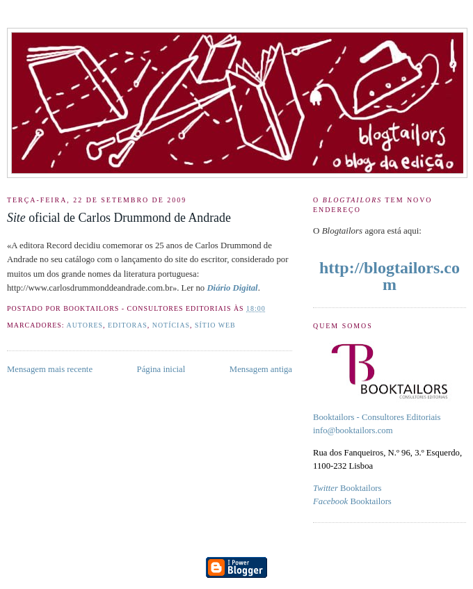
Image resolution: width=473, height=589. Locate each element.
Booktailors (347, 488)
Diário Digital (232, 288)
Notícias (171, 325)
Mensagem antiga (261, 369)
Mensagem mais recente (50, 369)
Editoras (127, 325)
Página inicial (161, 369)
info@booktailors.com (353, 430)
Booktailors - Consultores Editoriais (377, 417)
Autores (85, 325)
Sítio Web (215, 325)
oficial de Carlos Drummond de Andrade (119, 218)
